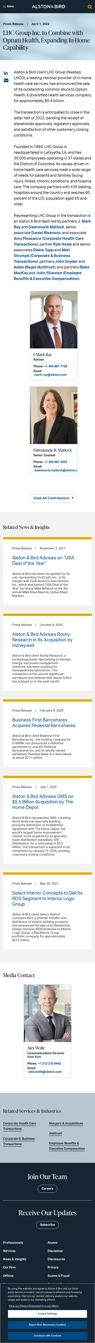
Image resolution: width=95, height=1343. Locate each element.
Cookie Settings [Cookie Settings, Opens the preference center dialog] (47, 1314)
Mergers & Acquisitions (66, 1123)
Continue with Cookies (47, 1336)
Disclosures (56, 1259)
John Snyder (66, 262)
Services (9, 1251)
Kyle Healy (62, 244)
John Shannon (49, 273)
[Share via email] (6, 80)
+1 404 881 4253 (55, 462)
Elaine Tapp (43, 250)
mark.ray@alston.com (50, 374)
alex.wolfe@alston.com (45, 1071)
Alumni (52, 1242)
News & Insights (14, 1259)
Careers (47, 1188)
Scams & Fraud (58, 1275)
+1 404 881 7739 (55, 366)
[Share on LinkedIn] (6, 73)
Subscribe (47, 1224)
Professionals (13, 1242)
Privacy (53, 1267)
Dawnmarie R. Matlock (52, 450)
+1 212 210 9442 (49, 1063)
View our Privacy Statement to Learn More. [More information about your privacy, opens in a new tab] (34, 1306)
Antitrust (46, 267)
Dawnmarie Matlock (46, 227)
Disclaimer (55, 1251)
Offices (8, 1275)
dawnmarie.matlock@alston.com (58, 470)
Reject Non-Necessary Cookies (47, 1325)
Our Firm (9, 1267)
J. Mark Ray (42, 354)
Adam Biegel (25, 267)
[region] (47, 1313)
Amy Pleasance (27, 239)
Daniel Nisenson (46, 233)
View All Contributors (51, 498)
